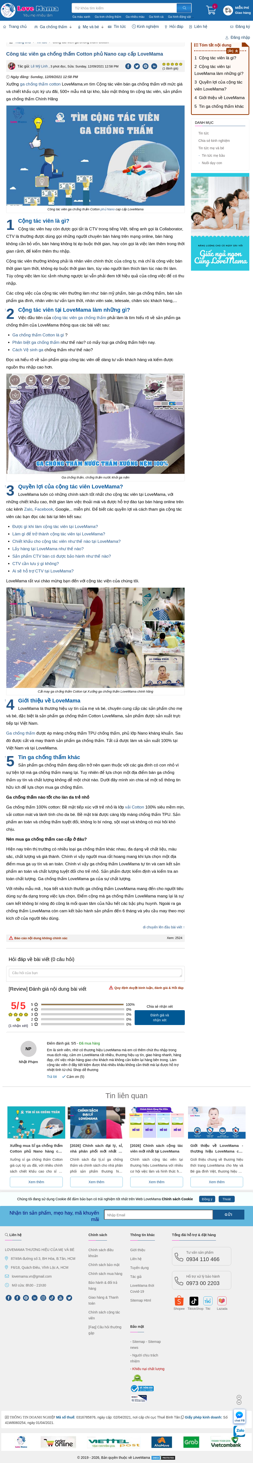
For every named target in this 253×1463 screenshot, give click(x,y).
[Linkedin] (154, 65)
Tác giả (136, 1277)
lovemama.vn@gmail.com (32, 1276)
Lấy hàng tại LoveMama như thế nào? (48, 548)
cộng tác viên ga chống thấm (79, 317)
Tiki (207, 1308)
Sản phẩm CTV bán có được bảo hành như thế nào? (61, 556)
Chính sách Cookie (177, 1199)
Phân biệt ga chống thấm (36, 342)
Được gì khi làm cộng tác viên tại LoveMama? (55, 526)
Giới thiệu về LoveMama (222, 97)
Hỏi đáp (174, 26)
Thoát (226, 1199)
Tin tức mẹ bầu (212, 155)
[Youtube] (60, 1298)
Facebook (44, 509)
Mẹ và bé (88, 27)
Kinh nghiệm (145, 26)
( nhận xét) (18, 1026)
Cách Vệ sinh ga (27, 350)
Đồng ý (207, 1199)
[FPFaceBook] (8, 1298)
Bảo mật (137, 1327)
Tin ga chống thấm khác (221, 106)
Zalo (28, 509)
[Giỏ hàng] (211, 12)
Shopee (179, 1308)
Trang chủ (15, 26)
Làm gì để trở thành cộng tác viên (44, 534)
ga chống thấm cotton (40, 84)
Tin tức (117, 26)
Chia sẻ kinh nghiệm (213, 141)
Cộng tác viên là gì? (217, 58)
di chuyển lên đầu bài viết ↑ (164, 927)
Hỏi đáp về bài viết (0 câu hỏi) (41, 959)
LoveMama (141, 1458)
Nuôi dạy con (210, 163)
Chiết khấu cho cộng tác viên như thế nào (52, 541)
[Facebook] (128, 65)
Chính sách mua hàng (105, 1274)
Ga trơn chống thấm (108, 17)
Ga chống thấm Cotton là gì (38, 335)
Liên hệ (198, 26)
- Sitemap (137, 1342)
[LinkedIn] (34, 1298)
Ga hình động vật (179, 17)
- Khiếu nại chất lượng (147, 1369)
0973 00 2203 (203, 1280)
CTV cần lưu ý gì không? (35, 563)
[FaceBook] (17, 1298)
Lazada (222, 1308)
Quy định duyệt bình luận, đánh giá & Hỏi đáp (146, 987)
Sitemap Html (140, 1300)
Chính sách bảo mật (104, 1265)
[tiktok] (52, 1298)
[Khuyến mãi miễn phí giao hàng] (243, 10)
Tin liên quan (126, 1096)
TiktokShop (193, 1308)
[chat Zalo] (239, 1432)
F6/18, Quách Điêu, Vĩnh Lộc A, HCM (39, 1267)
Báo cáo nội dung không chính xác (38, 938)
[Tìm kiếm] (184, 8)
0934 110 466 (203, 1256)
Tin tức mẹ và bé (210, 148)
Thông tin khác (142, 1235)
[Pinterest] (145, 65)
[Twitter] (137, 65)
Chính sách (97, 1235)
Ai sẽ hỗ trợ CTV (28, 571)
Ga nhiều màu (135, 17)
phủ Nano (108, 209)
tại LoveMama (89, 534)
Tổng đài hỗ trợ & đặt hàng (194, 1235)
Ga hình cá (156, 17)
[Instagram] (43, 1298)
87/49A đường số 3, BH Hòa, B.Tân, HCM (43, 1259)
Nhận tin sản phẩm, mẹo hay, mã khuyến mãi (54, 1216)
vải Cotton (134, 807)
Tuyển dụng (139, 1268)
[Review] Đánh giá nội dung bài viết (96, 988)
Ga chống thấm (51, 27)
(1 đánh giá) (170, 68)
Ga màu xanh (81, 17)
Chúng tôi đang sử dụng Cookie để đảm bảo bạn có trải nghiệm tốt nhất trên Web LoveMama (105, 1199)
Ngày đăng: (42, 77)
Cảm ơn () (73, 1077)
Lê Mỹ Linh (39, 66)
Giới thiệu (137, 1250)
